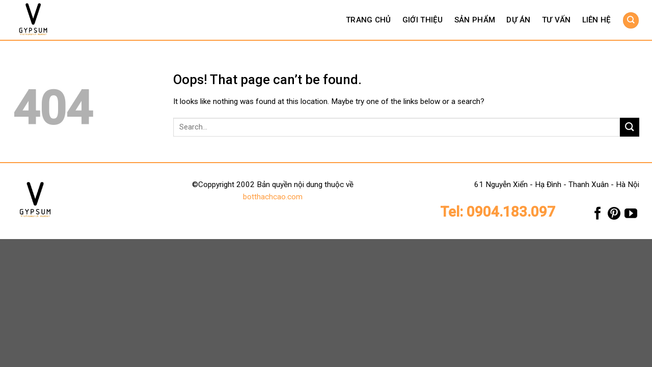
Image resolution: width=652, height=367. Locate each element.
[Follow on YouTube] (630, 216)
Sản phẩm (474, 19)
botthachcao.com (273, 196)
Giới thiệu (422, 19)
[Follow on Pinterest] (614, 216)
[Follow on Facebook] (597, 216)
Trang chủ (368, 19)
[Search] (630, 20)
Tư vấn (556, 19)
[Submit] (629, 127)
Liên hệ (596, 19)
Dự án (518, 19)
